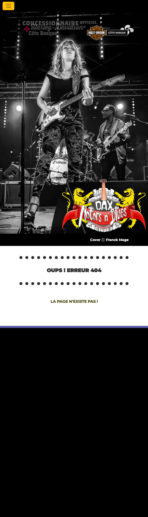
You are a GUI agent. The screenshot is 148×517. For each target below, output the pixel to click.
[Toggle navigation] (8, 6)
